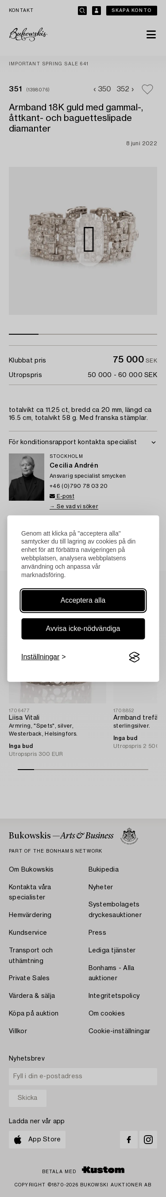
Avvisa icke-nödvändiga (83, 628)
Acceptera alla (83, 600)
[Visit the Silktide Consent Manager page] (134, 657)
